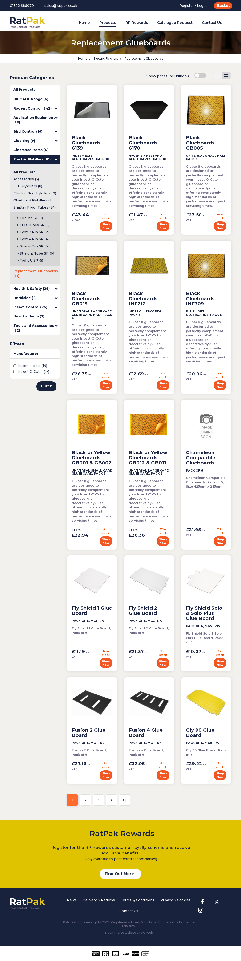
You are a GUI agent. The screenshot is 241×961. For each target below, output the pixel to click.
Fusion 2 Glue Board (88, 732)
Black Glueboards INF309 (200, 299)
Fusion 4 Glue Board (146, 732)
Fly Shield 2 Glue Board (143, 610)
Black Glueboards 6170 (143, 143)
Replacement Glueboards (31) (35, 273)
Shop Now (106, 226)
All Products (24, 89)
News (72, 900)
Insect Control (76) (35, 307)
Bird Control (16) (35, 131)
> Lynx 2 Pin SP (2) (33, 232)
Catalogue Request (175, 22)
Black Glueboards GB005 (200, 143)
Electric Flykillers (105, 58)
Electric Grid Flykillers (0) (34, 193)
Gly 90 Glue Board (200, 732)
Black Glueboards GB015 (86, 299)
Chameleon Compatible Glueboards (200, 458)
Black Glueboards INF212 (143, 299)
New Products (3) (28, 316)
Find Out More (119, 873)
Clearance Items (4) (30, 150)
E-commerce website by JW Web (129, 932)
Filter (46, 386)
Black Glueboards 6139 (86, 143)
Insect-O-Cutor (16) (31, 372)
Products (107, 22)
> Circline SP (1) (30, 218)
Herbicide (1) (35, 298)
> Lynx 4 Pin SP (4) (33, 239)
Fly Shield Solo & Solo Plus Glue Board (204, 613)
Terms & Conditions (137, 900)
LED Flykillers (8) (27, 186)
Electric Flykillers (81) (35, 159)
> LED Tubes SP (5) (33, 225)
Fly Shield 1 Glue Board (92, 610)
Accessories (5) (26, 179)
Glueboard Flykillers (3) (32, 200)
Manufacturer (25, 354)
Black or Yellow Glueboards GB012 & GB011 (148, 458)
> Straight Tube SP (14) (36, 253)
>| (124, 800)
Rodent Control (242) (35, 108)
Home (84, 22)
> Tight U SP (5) (30, 260)
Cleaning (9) (35, 140)
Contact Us (212, 22)
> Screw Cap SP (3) (33, 246)
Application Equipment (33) (35, 119)
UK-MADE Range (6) (30, 99)
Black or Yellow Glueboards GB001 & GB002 (92, 458)
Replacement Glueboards (143, 58)
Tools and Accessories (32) (35, 328)
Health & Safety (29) (35, 288)
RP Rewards (136, 22)
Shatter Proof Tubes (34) (34, 207)
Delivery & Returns (99, 900)
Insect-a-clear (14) (30, 366)
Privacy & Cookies (175, 900)
